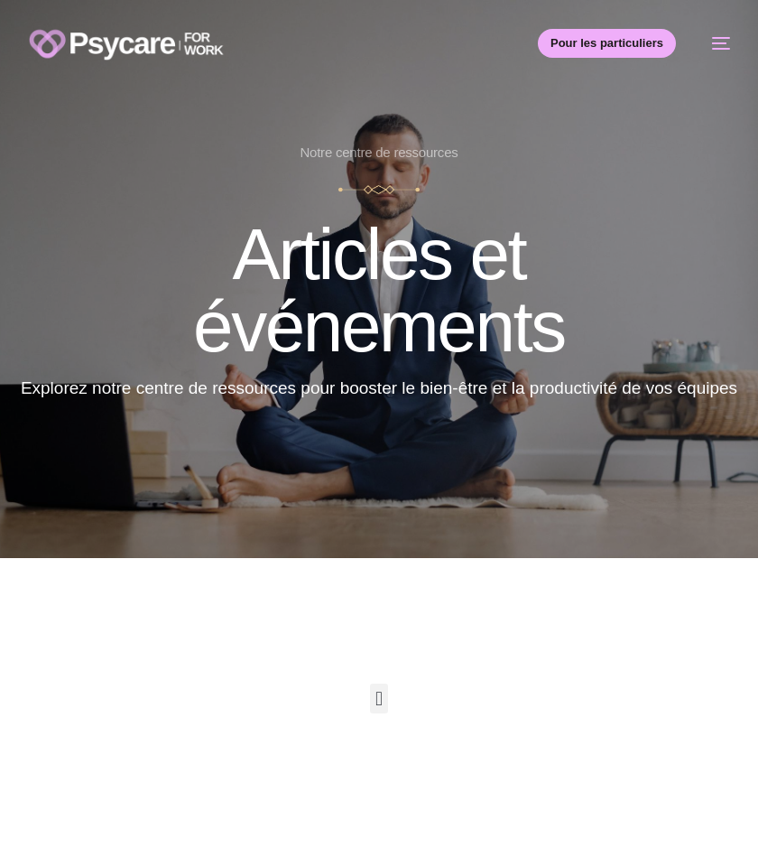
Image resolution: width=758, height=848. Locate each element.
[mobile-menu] (712, 43)
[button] (378, 698)
